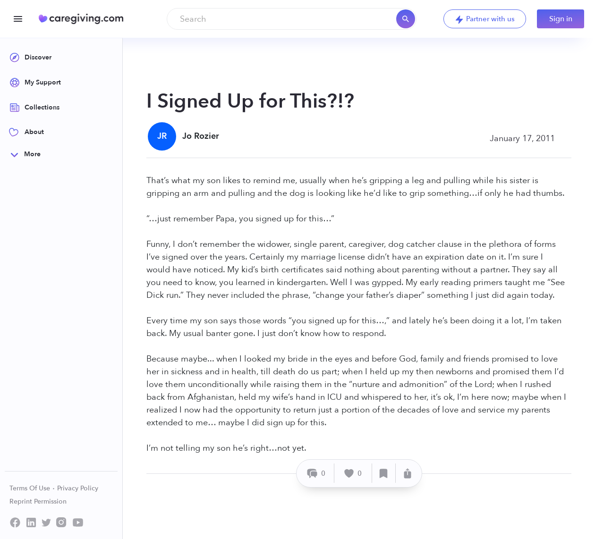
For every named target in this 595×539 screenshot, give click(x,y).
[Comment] (316, 473)
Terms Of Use (32, 488)
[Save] (384, 473)
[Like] (353, 473)
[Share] (407, 473)
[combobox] (291, 19)
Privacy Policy (77, 488)
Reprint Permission (38, 501)
